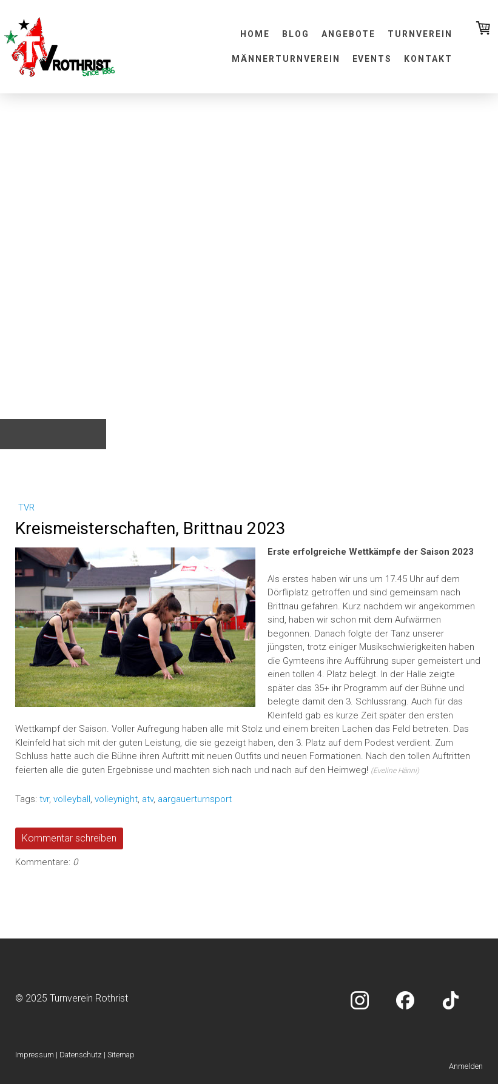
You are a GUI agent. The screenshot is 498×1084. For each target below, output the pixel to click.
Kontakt (428, 59)
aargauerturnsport (195, 799)
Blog (295, 34)
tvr (26, 507)
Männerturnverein (286, 59)
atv (147, 799)
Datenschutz (80, 1054)
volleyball (71, 799)
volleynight (116, 799)
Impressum (34, 1054)
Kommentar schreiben (69, 838)
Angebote (348, 34)
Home (255, 34)
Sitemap (121, 1054)
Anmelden (466, 1066)
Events (372, 59)
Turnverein (420, 34)
